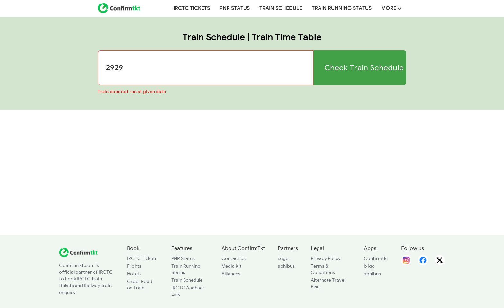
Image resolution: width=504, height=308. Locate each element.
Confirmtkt (376, 258)
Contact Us (233, 258)
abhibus (286, 265)
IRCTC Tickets (192, 8)
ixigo (283, 258)
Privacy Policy (326, 258)
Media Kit (231, 265)
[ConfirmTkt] (78, 251)
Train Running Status (342, 8)
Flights (134, 265)
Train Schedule (280, 8)
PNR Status (235, 8)
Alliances (230, 273)
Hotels (134, 273)
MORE (391, 8)
